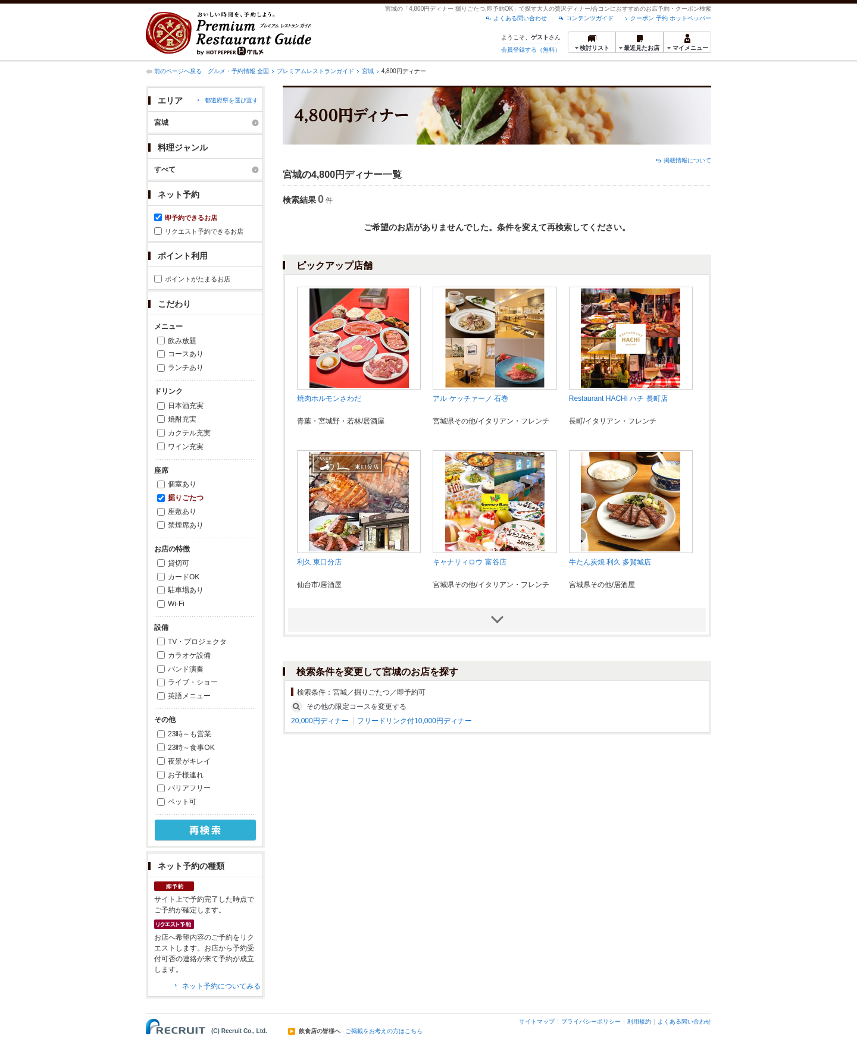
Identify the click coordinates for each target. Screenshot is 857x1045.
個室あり (182, 484)
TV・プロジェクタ (197, 642)
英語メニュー (189, 696)
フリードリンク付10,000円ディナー (414, 721)
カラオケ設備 (189, 655)
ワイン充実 (186, 447)
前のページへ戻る (178, 71)
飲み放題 (182, 341)
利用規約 (639, 1021)
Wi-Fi (176, 604)
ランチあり (186, 367)
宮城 (368, 71)
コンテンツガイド (590, 18)
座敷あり (182, 511)
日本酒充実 (186, 405)
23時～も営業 (189, 734)
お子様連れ (186, 775)
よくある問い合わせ (520, 18)
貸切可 (178, 563)
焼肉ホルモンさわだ (329, 398)
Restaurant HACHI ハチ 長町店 (618, 398)
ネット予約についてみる (221, 986)
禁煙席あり (186, 525)
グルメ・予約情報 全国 (238, 71)
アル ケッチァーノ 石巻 (470, 398)
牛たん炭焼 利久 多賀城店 (610, 562)
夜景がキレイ (189, 761)
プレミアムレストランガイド (315, 71)
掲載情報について (687, 160)
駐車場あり (186, 590)
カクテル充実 (189, 433)
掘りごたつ (186, 498)
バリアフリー (189, 788)
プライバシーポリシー (591, 1021)
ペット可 (182, 802)
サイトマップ (537, 1021)
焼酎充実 (182, 419)
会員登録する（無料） (531, 49)
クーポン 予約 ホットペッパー (670, 18)
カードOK (183, 577)
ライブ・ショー (193, 682)
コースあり (186, 354)
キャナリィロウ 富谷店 (469, 562)
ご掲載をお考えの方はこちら (384, 1031)
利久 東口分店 (319, 562)
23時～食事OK (191, 747)
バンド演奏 (186, 669)
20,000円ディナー (320, 721)
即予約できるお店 (191, 217)
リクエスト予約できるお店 (204, 231)
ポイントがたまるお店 (197, 279)
